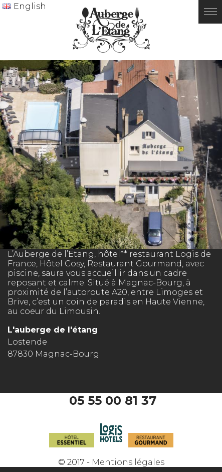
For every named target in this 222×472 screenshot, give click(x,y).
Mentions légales (128, 462)
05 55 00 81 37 (112, 400)
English (30, 6)
